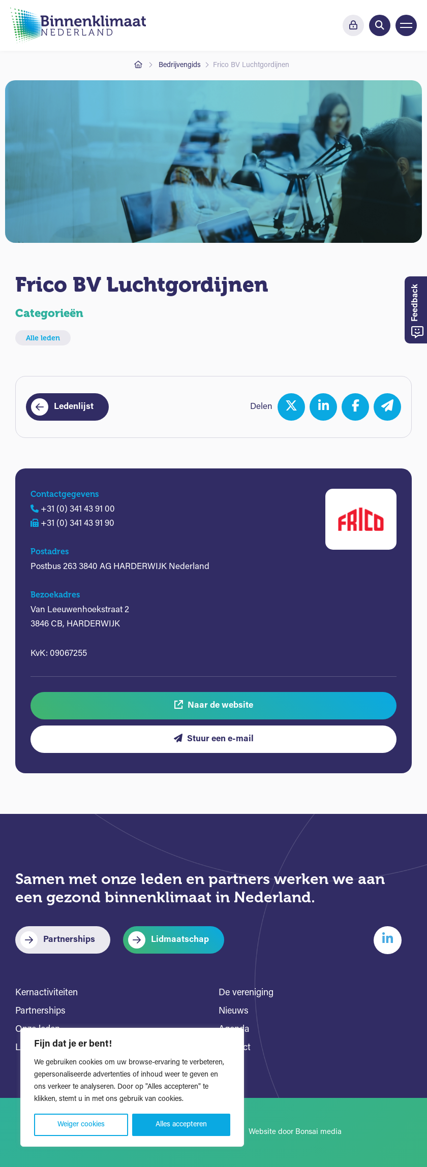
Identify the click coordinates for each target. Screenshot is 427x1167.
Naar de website (213, 705)
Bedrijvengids (180, 65)
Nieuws (234, 1011)
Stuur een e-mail (214, 738)
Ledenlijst (74, 406)
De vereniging (246, 993)
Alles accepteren (181, 1124)
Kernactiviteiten (46, 993)
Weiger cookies (81, 1124)
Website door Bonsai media (295, 1132)
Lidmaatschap (180, 939)
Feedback (417, 311)
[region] (132, 1087)
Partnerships (69, 939)
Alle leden (43, 338)
